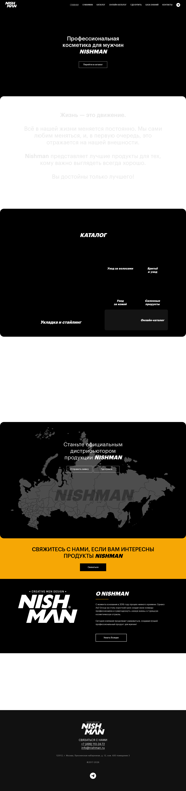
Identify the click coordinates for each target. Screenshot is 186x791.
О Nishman (87, 5)
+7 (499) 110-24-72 (93, 744)
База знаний (152, 5)
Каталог (101, 5)
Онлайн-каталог (118, 5)
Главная (74, 5)
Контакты (167, 5)
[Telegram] (178, 5)
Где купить (136, 5)
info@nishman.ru (93, 748)
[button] (79, 469)
